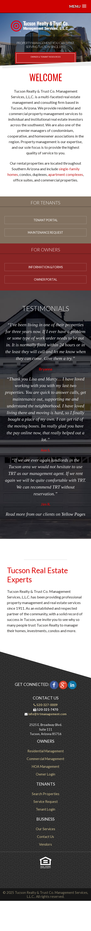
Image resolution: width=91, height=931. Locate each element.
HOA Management (45, 766)
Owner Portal (45, 279)
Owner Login (45, 774)
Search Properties (45, 794)
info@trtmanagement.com (47, 714)
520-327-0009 (45, 705)
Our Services (45, 829)
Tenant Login (45, 809)
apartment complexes (65, 174)
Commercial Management (45, 759)
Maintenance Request (45, 232)
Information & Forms (45, 267)
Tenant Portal (45, 220)
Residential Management (45, 751)
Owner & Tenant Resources (46, 57)
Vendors (45, 844)
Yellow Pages (73, 514)
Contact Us (45, 837)
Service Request (45, 802)
